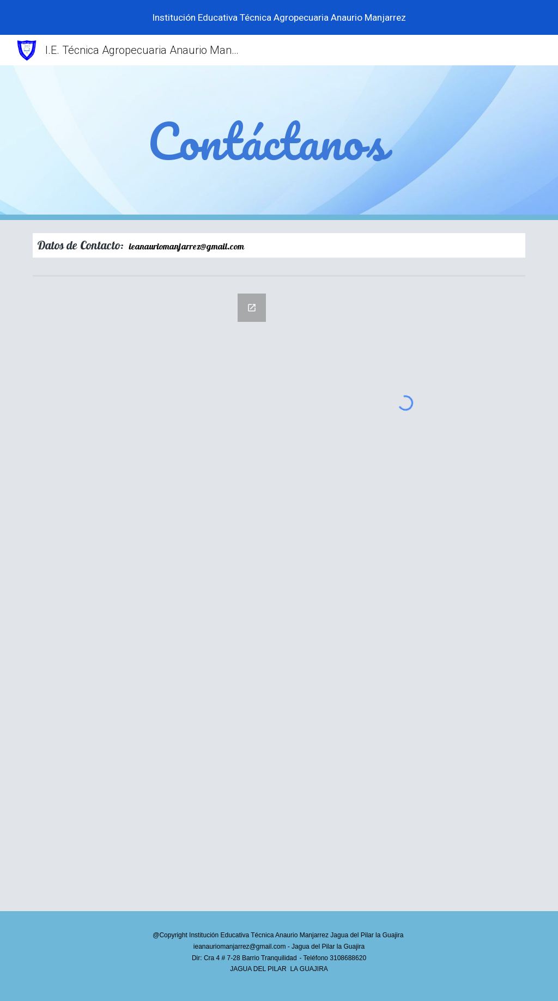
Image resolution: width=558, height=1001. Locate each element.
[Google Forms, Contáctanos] (153, 596)
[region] (279, 17)
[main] (279, 143)
